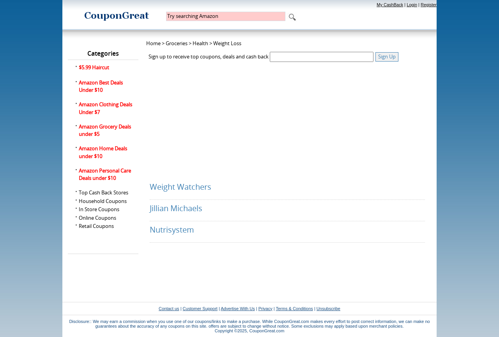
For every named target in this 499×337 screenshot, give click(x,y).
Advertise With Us (238, 308)
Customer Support (200, 308)
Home (153, 43)
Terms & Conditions (294, 308)
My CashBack (390, 4)
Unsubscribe (328, 308)
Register (429, 4)
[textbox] (225, 16)
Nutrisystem (172, 229)
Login (412, 4)
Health (200, 43)
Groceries (177, 43)
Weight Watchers (180, 187)
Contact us (169, 308)
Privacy (265, 308)
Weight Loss (227, 43)
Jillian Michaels (176, 208)
